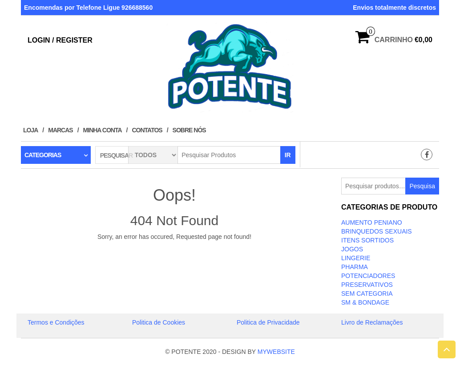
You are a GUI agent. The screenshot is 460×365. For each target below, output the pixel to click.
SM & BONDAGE (365, 302)
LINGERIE (355, 258)
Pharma (354, 266)
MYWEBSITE (276, 351)
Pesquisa (422, 186)
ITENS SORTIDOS (367, 240)
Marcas (60, 130)
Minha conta (102, 130)
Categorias (42, 155)
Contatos (147, 130)
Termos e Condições (56, 322)
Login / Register (60, 40)
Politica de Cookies (158, 322)
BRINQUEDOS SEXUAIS (376, 231)
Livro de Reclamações (372, 322)
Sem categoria (367, 293)
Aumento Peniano (371, 222)
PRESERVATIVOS (367, 284)
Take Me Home (174, 253)
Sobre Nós (189, 130)
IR (288, 155)
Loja (30, 130)
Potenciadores (368, 275)
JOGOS (352, 249)
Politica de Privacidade (268, 322)
